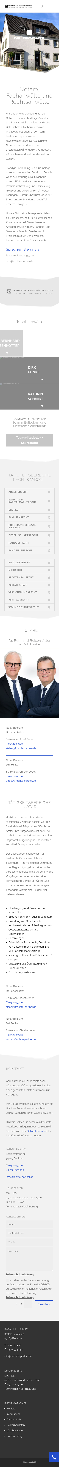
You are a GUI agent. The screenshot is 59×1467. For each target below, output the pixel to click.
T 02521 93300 (14, 743)
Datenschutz (14, 1419)
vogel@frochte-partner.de (21, 780)
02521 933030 (16, 1169)
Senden (44, 1304)
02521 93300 (15, 1165)
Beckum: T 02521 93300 (20, 255)
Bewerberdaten (16, 1425)
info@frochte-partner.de (19, 261)
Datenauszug (14, 1436)
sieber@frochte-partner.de (21, 748)
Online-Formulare (37, 1131)
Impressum (13, 1414)
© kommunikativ (30, 1462)
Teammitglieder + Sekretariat (29, 440)
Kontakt (11, 1408)
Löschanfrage (15, 1430)
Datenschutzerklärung (20, 1297)
